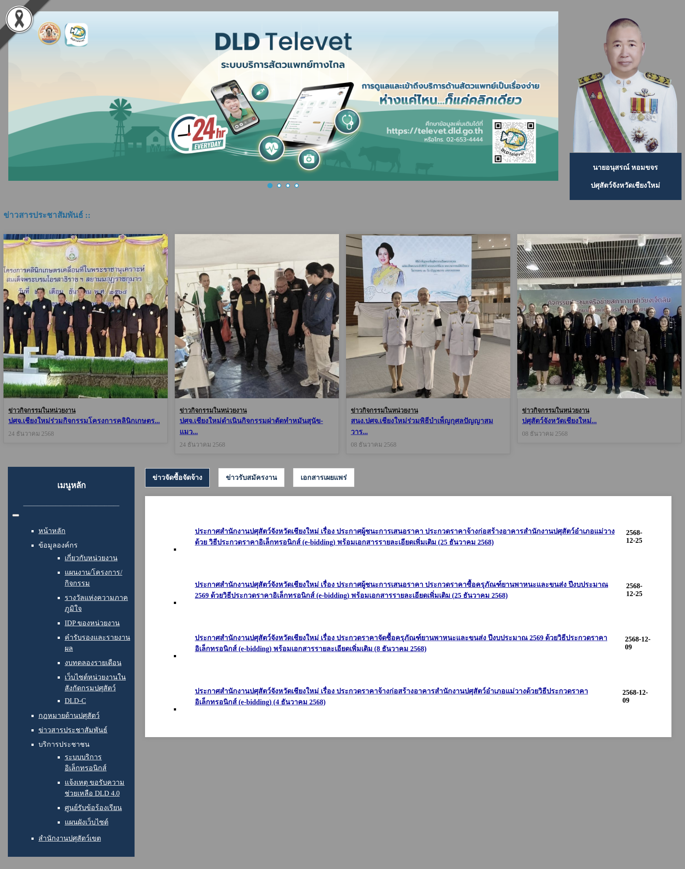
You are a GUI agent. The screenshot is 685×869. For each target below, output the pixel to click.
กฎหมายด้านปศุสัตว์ (69, 715)
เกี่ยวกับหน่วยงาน (91, 558)
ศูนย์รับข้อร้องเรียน (93, 807)
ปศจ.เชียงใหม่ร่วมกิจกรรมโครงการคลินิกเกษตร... (84, 420)
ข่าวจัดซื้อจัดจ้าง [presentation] (177, 477)
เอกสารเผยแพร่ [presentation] (324, 477)
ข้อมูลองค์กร (58, 545)
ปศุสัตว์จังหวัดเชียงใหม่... (559, 420)
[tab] (177, 477)
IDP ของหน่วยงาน (92, 623)
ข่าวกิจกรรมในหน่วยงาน (42, 410)
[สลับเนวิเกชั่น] (15, 515)
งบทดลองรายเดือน (93, 662)
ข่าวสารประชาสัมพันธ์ (72, 730)
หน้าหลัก (52, 531)
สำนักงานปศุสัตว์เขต (69, 838)
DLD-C (75, 700)
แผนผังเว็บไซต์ (86, 822)
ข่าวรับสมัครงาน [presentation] (251, 477)
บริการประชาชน (64, 744)
